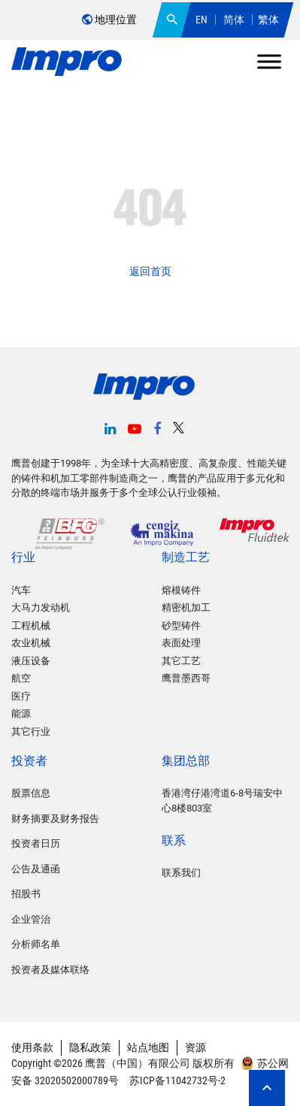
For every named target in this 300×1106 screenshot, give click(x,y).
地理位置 (109, 20)
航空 (21, 678)
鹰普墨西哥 (186, 678)
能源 (21, 713)
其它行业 (30, 731)
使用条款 (32, 1047)
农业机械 (30, 642)
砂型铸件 (181, 625)
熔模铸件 (181, 590)
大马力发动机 (40, 607)
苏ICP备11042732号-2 (176, 1080)
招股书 (26, 893)
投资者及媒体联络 (50, 969)
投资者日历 (35, 843)
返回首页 (150, 271)
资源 (195, 1047)
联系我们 (181, 872)
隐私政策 (90, 1047)
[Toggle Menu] (269, 61)
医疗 (21, 696)
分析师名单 (35, 944)
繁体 (268, 19)
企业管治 (30, 919)
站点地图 (148, 1047)
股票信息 (30, 793)
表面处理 (181, 642)
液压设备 (30, 660)
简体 (233, 19)
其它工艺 (181, 660)
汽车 (21, 590)
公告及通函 (35, 869)
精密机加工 (186, 607)
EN (201, 19)
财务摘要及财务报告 (55, 818)
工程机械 (30, 625)
